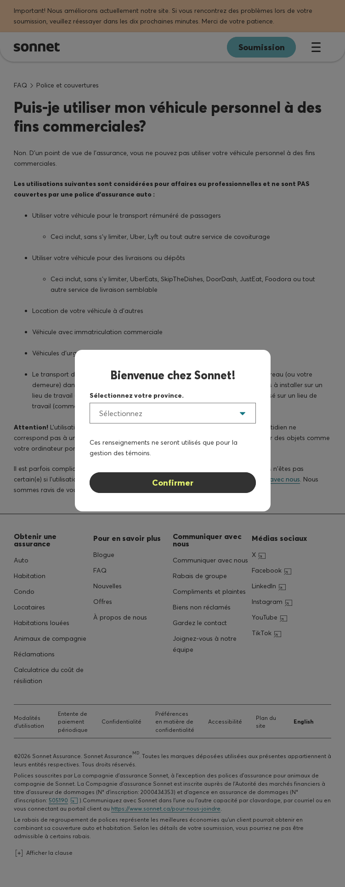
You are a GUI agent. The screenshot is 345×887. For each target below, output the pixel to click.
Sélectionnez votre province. (137, 395)
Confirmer (172, 482)
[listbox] (173, 413)
